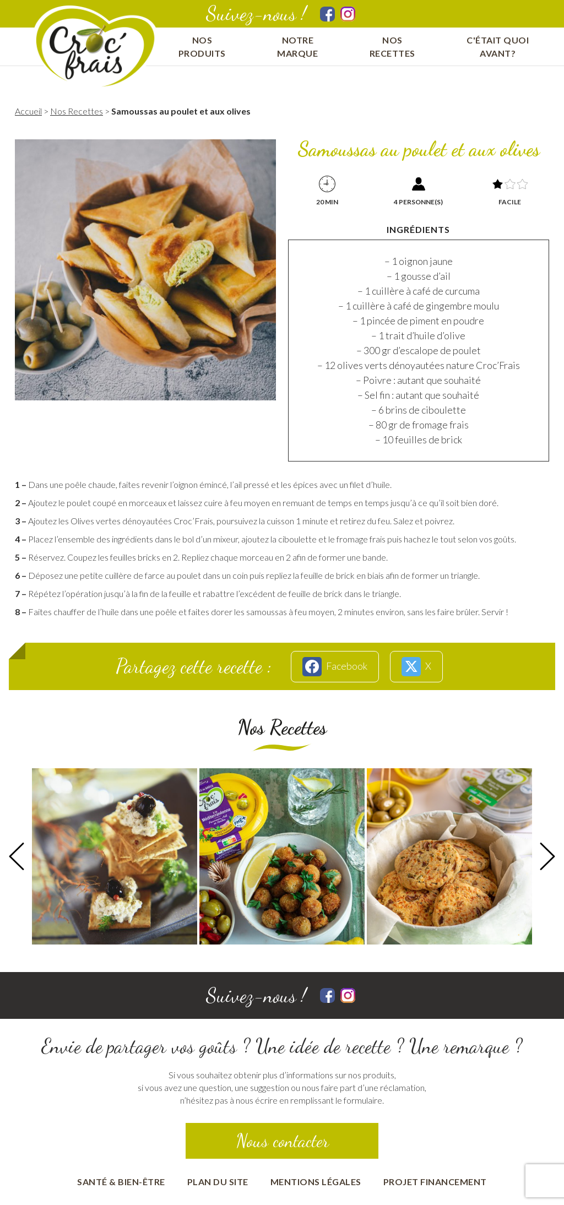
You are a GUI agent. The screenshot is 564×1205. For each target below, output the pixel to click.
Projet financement (435, 1181)
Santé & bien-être (121, 1181)
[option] (114, 856)
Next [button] (547, 856)
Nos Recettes (76, 111)
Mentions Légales (315, 1181)
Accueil (28, 111)
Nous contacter (282, 1141)
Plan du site (217, 1181)
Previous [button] (16, 856)
